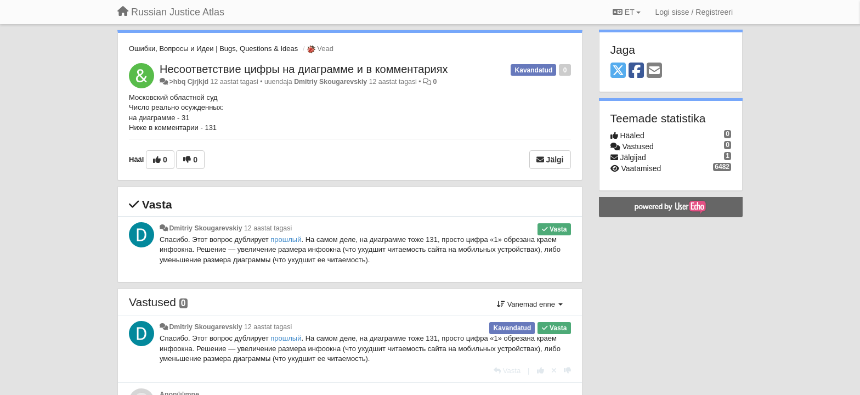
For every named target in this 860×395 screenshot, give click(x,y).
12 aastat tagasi (268, 228)
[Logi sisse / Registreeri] (693, 12)
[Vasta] (507, 370)
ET (627, 12)
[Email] (654, 71)
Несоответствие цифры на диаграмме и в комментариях (304, 69)
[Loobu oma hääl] (554, 370)
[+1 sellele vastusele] (540, 370)
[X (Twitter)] (618, 71)
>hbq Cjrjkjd (188, 82)
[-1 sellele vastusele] (567, 370)
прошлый (285, 239)
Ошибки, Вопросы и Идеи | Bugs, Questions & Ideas (213, 48)
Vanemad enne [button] (529, 304)
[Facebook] (636, 71)
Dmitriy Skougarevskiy (330, 82)
